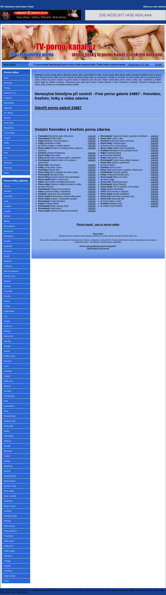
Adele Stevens (66, 187)
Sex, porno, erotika (76, 590)
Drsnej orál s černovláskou (129, 146)
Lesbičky (8, 97)
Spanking (8, 466)
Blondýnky (9, 127)
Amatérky (8, 196)
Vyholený (8, 571)
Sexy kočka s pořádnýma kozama (66, 182)
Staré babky (9, 491)
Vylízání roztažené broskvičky (66, 211)
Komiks (7, 346)
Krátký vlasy (9, 356)
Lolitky (7, 147)
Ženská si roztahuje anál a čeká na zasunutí (66, 149)
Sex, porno (61, 590)
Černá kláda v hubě (129, 201)
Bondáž (7, 241)
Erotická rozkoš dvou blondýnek (66, 177)
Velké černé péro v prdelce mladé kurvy (129, 170)
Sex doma (8, 112)
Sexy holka (66, 155)
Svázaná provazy (129, 182)
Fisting (7, 87)
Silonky (7, 446)
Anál (6, 77)
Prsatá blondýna (66, 201)
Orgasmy (8, 107)
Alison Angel (129, 179)
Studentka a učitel (66, 143)
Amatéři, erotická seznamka (44, 590)
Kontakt (158, 64)
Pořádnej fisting (129, 153)
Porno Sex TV (22, 592)
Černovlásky (9, 132)
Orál (6, 152)
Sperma (7, 117)
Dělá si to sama (129, 177)
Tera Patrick (66, 165)
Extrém (7, 301)
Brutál (6, 256)
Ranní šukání (129, 165)
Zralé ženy (8, 122)
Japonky (7, 341)
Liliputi (7, 376)
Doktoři (7, 281)
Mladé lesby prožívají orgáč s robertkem (66, 158)
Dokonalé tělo (129, 199)
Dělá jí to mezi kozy (66, 179)
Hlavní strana (9, 64)
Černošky (8, 291)
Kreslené (8, 361)
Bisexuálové (9, 226)
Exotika (7, 296)
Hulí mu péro (129, 167)
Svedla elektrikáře (129, 194)
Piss (5, 157)
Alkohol (7, 191)
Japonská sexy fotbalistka (66, 194)
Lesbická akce (129, 143)
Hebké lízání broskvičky (129, 148)
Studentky (8, 501)
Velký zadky (9, 551)
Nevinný (8, 391)
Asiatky (7, 211)
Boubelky (8, 246)
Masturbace (9, 102)
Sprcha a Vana (10, 486)
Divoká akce (66, 170)
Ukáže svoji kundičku (129, 206)
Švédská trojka (10, 516)
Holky (6, 142)
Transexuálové (10, 531)
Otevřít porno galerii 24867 (58, 108)
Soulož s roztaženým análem (66, 199)
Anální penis (66, 208)
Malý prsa (8, 381)
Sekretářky (8, 436)
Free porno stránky (127, 590)
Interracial (8, 336)
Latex (6, 366)
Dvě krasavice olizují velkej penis (66, 196)
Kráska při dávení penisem (129, 141)
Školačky (8, 162)
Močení (7, 386)
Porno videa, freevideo (94, 590)
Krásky (7, 351)
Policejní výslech (129, 172)
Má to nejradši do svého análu (66, 172)
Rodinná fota (10, 421)
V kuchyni (8, 536)
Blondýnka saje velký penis (66, 136)
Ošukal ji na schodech (66, 189)
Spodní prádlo (10, 476)
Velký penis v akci (129, 158)
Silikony (7, 441)
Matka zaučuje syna (66, 206)
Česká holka (66, 138)
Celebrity (8, 266)
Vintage (7, 561)
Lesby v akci (129, 138)
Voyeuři (7, 566)
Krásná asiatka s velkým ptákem (66, 146)
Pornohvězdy (10, 416)
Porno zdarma (112, 590)
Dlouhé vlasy (10, 276)
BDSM (7, 216)
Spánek (7, 461)
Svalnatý (8, 511)
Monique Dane (66, 174)
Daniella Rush (129, 203)
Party (6, 411)
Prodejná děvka (66, 203)
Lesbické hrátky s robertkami (66, 191)
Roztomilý (8, 426)
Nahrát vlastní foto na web (98, 248)
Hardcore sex (10, 92)
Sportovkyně (9, 481)
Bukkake (8, 261)
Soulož (7, 456)
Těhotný (7, 521)
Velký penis (9, 541)
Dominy (7, 286)
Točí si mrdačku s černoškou (129, 187)
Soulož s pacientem (129, 162)
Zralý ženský (10, 576)
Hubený (7, 331)
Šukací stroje (10, 506)
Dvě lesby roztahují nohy (129, 196)
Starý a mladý (10, 496)
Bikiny (7, 221)
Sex (13, 592)
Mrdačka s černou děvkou (66, 141)
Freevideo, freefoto (145, 590)
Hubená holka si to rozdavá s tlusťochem (66, 161)
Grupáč (7, 137)
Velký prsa (8, 546)
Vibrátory (8, 167)
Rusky (6, 431)
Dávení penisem (11, 271)
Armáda (7, 206)
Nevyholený (9, 396)
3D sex (7, 186)
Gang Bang (9, 311)
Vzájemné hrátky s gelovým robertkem (129, 136)
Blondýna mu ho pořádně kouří (129, 150)
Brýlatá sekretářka (129, 189)
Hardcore (8, 326)
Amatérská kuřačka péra (129, 174)
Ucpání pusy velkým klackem (129, 160)
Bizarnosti (8, 231)
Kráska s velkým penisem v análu (66, 184)
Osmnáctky (9, 406)
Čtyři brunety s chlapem (129, 191)
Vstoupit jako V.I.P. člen (138, 64)
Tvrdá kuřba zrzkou (66, 167)
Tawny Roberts (129, 184)
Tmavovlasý (9, 526)
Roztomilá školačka (129, 155)
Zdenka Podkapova (66, 153)
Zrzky (6, 172)
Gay (6, 316)
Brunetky (8, 82)
